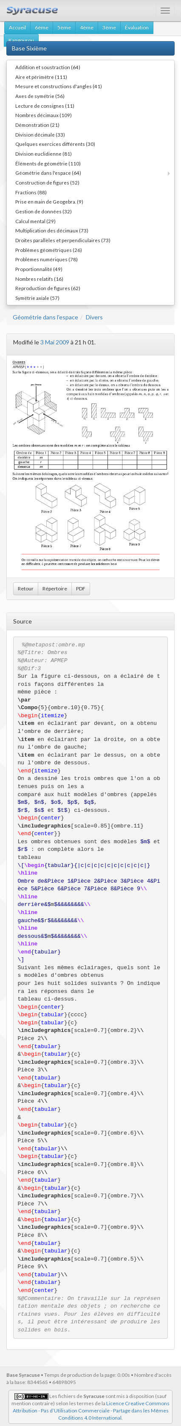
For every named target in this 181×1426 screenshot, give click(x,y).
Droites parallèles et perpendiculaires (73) (62, 240)
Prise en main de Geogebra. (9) (49, 201)
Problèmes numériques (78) (46, 259)
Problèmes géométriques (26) (48, 250)
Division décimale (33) (40, 134)
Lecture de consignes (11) (44, 106)
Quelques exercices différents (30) (55, 144)
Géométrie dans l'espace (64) (48, 173)
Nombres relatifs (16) (39, 279)
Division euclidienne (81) (43, 154)
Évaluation (137, 27)
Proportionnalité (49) (38, 269)
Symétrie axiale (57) (37, 298)
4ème (86, 27)
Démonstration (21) (37, 125)
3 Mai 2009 (54, 342)
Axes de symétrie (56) (40, 96)
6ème (41, 27)
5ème (64, 27)
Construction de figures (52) (47, 182)
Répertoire (54, 588)
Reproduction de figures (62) (47, 288)
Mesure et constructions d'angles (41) (58, 86)
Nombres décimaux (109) (43, 115)
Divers (94, 317)
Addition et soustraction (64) (47, 67)
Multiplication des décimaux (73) (51, 230)
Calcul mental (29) (35, 221)
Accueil (17, 27)
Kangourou (21, 40)
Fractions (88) (31, 192)
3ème (109, 27)
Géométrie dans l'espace (45, 317)
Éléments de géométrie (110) (48, 163)
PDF (80, 588)
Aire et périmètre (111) (41, 77)
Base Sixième (29, 48)
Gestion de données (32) (43, 211)
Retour (26, 588)
